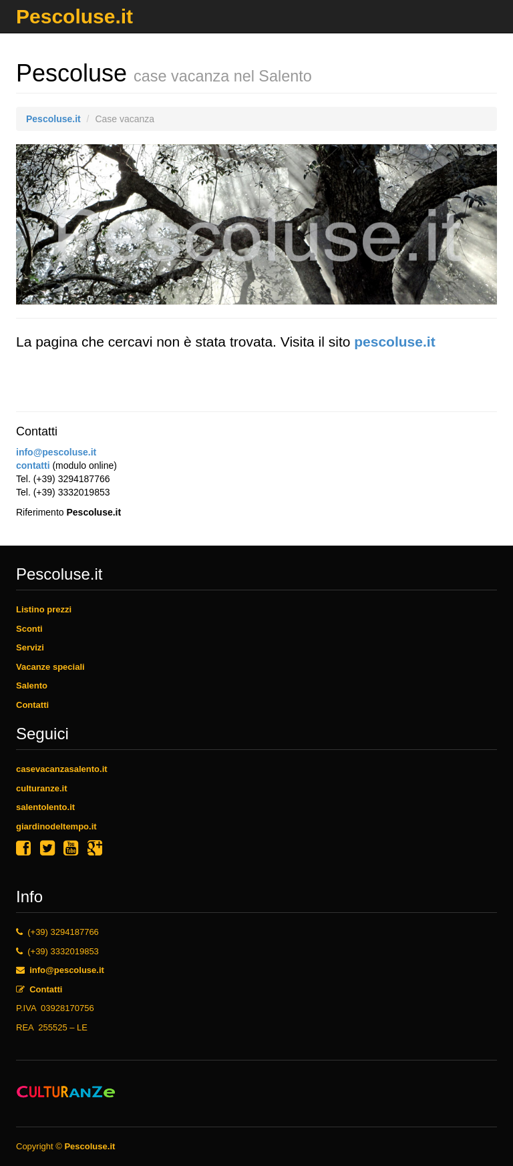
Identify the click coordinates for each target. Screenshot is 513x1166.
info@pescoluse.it (56, 452)
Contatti (32, 705)
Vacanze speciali (50, 667)
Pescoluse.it (74, 12)
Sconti (29, 629)
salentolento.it (45, 807)
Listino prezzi (43, 609)
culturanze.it (41, 788)
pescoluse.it (394, 341)
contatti (33, 465)
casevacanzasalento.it (62, 769)
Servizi (30, 647)
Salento (31, 686)
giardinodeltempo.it (56, 826)
